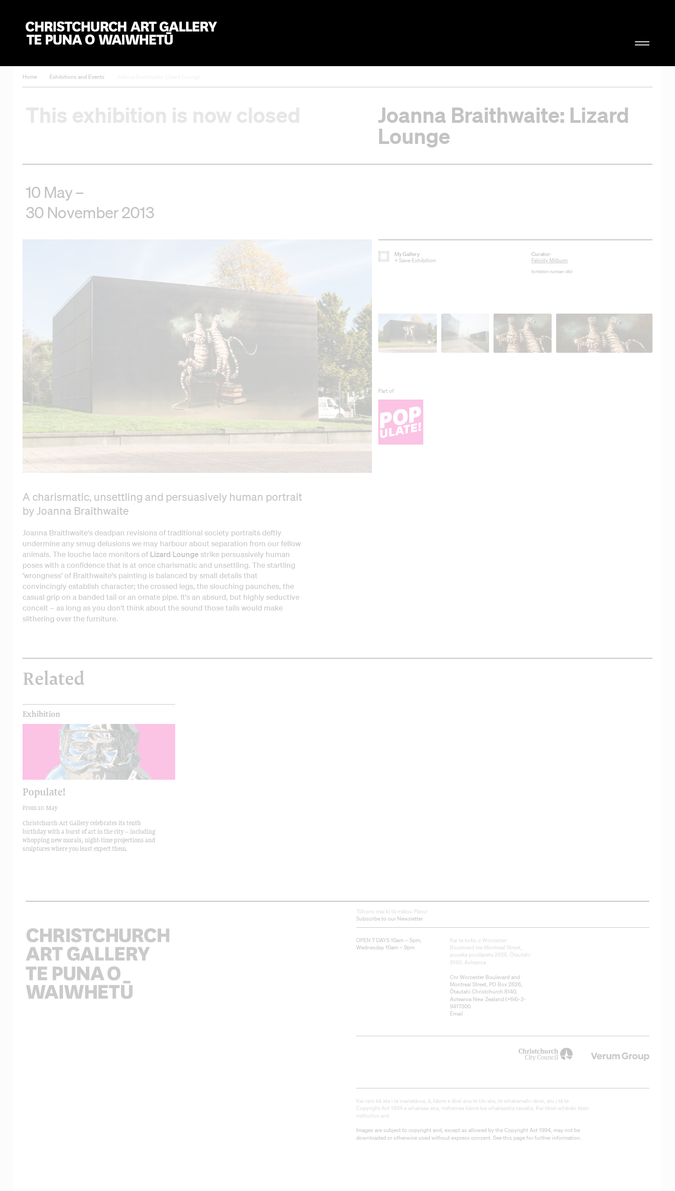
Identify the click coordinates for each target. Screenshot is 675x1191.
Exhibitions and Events (77, 77)
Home (30, 77)
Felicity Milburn (549, 260)
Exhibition (41, 714)
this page (514, 1138)
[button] (197, 356)
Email (456, 1013)
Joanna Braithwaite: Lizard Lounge (158, 77)
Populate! (44, 792)
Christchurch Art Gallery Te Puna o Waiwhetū (121, 33)
